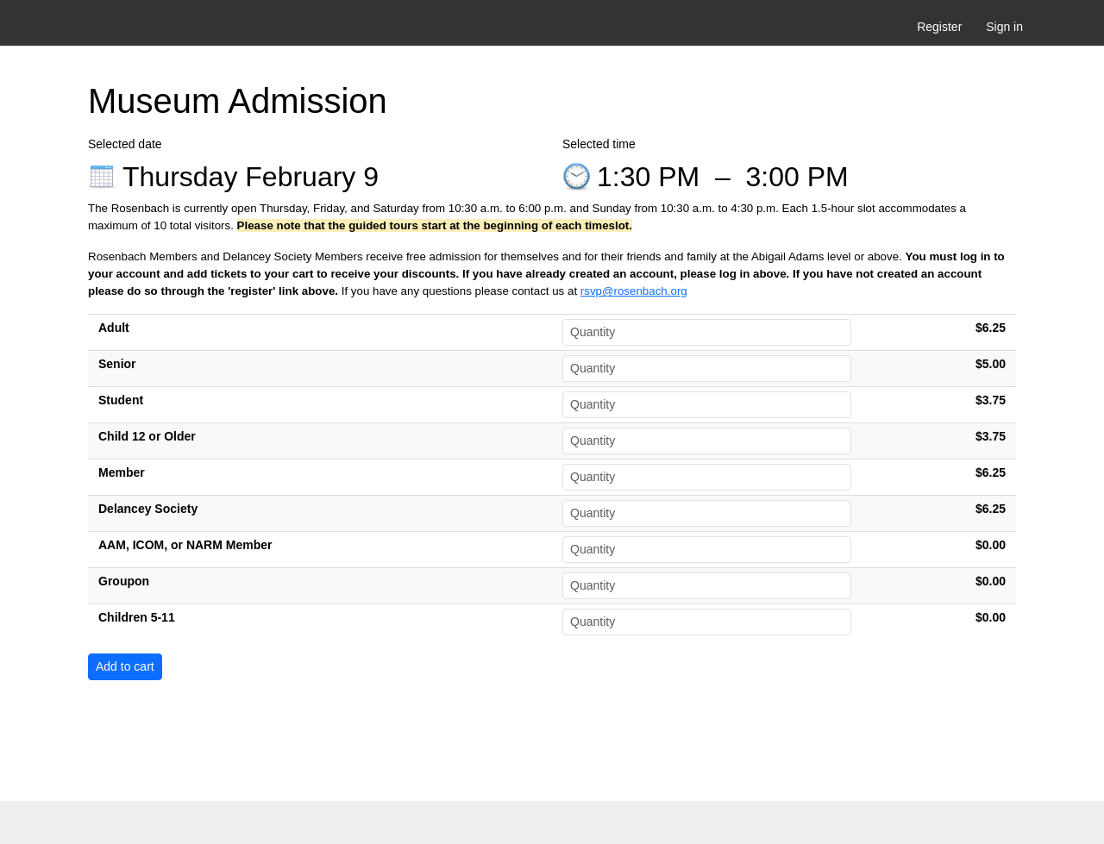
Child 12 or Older (147, 436)
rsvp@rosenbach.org (633, 290)
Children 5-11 (136, 617)
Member (121, 472)
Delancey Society (148, 509)
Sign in (1004, 27)
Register (939, 27)
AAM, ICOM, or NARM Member (185, 545)
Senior (117, 364)
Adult (113, 327)
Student (120, 400)
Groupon (123, 581)
